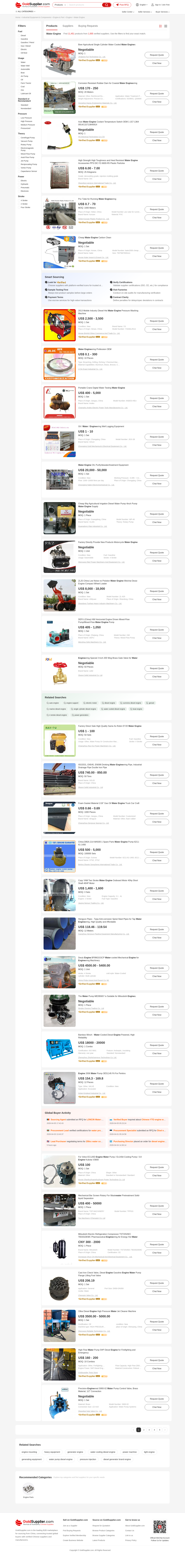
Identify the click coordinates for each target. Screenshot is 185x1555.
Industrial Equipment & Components (36, 17)
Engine (69, 17)
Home (17, 17)
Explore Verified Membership (74, 1535)
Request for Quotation (101, 1526)
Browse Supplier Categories (103, 1535)
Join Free (166, 5)
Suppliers (68, 25)
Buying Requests (88, 25)
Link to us (129, 1535)
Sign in (158, 5)
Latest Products (98, 1540)
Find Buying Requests (72, 1531)
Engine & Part (58, 17)
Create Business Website (73, 1540)
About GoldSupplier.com (135, 1526)
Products (51, 25)
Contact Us (129, 1531)
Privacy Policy (130, 1540)
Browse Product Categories (103, 1531)
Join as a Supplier (70, 1526)
